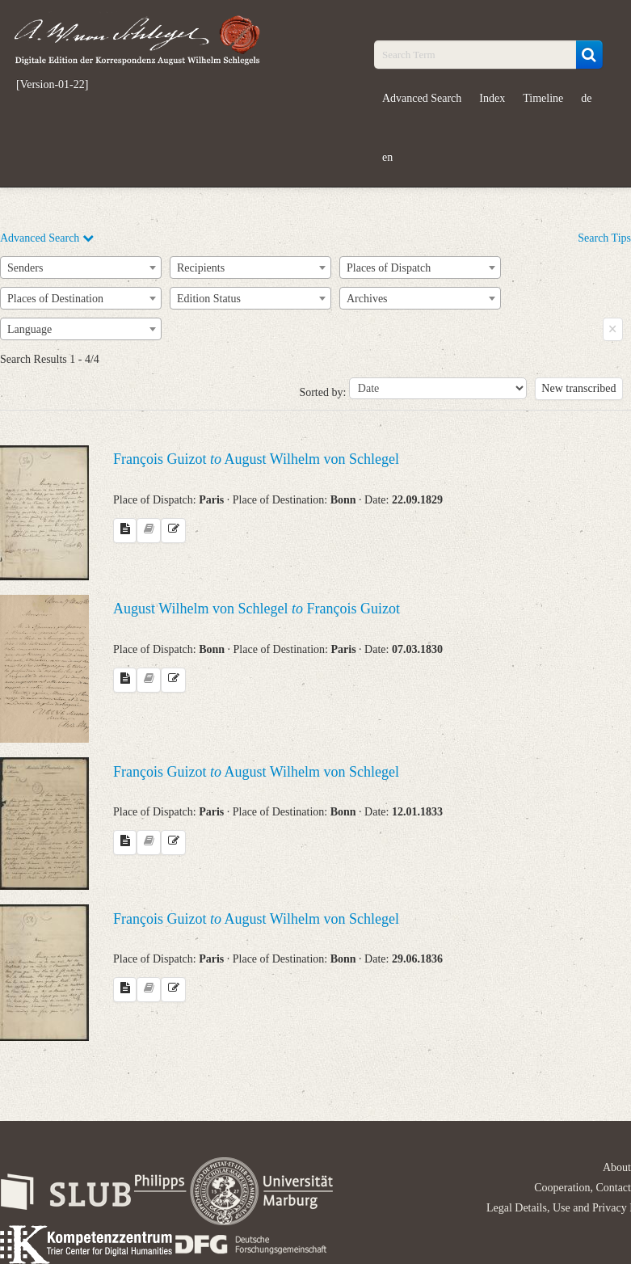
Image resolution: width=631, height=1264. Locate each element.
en (387, 157)
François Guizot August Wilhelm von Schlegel (256, 459)
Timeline (543, 98)
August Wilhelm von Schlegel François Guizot (256, 608)
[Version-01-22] (52, 85)
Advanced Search (421, 98)
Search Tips (604, 238)
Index (492, 98)
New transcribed (578, 388)
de (586, 98)
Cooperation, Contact (582, 1188)
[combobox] (81, 267)
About (617, 1167)
